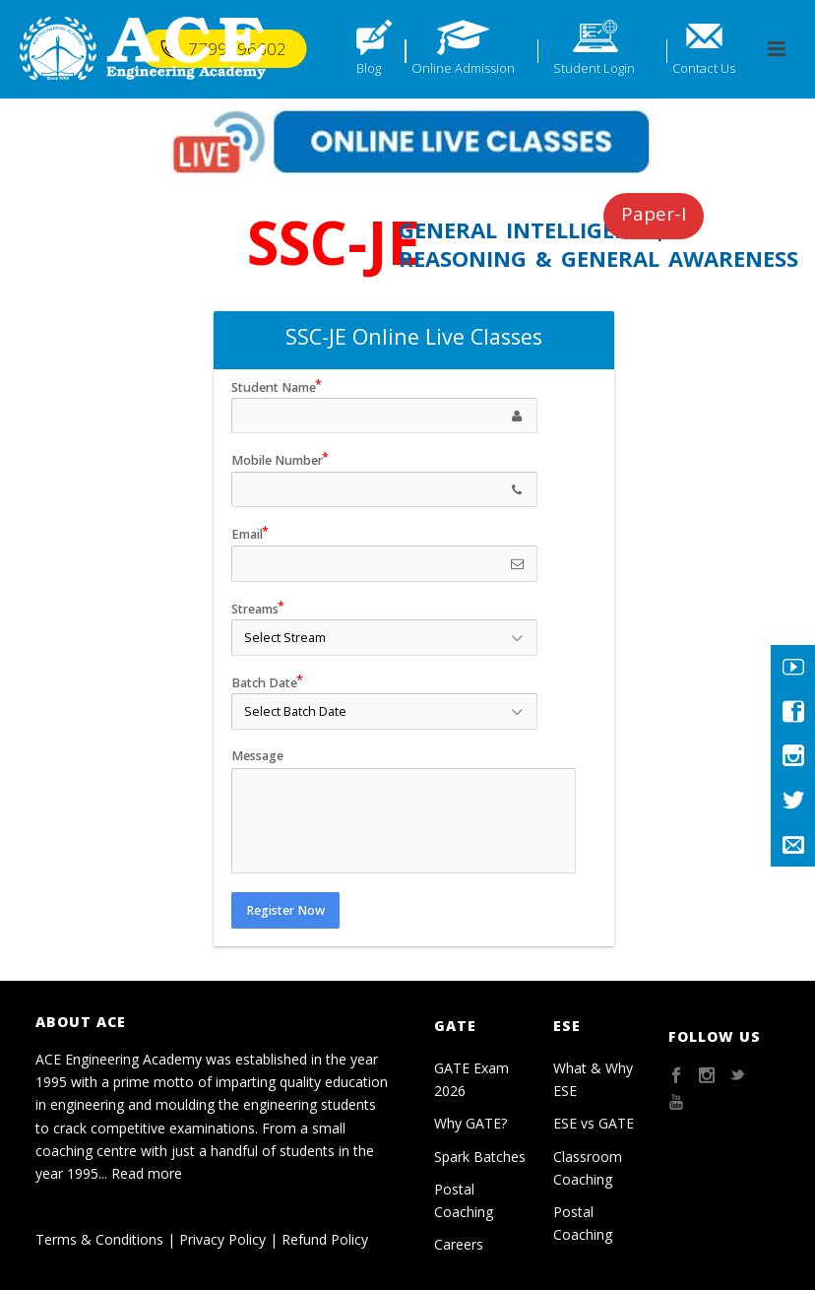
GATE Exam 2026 (471, 1079)
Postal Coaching (463, 1200)
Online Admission (463, 68)
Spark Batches (480, 1156)
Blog (368, 68)
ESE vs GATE (593, 1123)
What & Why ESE (593, 1079)
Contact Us (703, 68)
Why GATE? (470, 1123)
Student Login (594, 68)
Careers (458, 1244)
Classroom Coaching (587, 1168)
